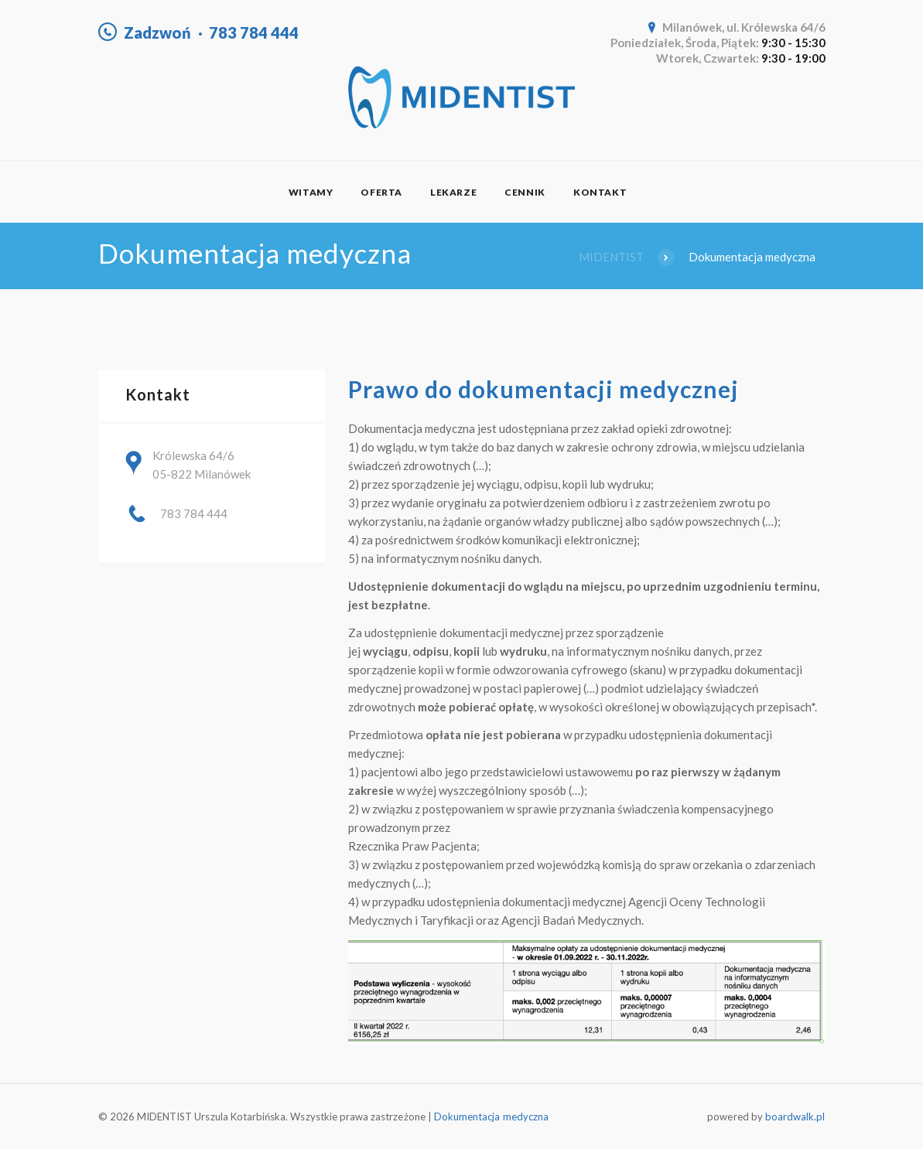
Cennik (524, 192)
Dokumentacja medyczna (491, 1116)
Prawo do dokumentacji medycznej (546, 389)
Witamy (311, 192)
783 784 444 (254, 32)
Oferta (381, 192)
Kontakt (600, 192)
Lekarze (453, 192)
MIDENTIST (611, 257)
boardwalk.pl (795, 1116)
